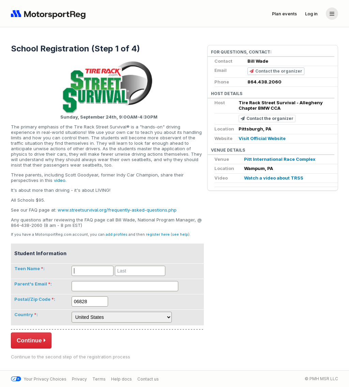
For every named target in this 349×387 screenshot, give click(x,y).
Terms (99, 379)
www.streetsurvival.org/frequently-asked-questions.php (117, 210)
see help (180, 234)
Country (23, 314)
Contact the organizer (275, 71)
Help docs (121, 379)
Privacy (79, 379)
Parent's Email (30, 284)
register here (158, 234)
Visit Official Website (262, 138)
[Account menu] (332, 13)
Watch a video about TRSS (273, 178)
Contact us (148, 379)
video (59, 180)
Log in (311, 13)
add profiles (116, 234)
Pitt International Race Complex (280, 159)
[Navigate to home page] (50, 13)
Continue (31, 340)
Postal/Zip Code (32, 299)
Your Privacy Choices (38, 379)
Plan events (284, 13)
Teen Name (27, 268)
